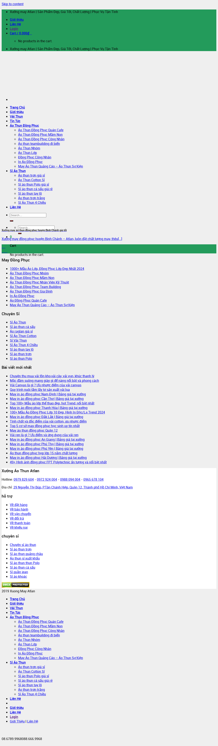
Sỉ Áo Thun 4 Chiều (24, 345)
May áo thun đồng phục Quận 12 (34, 430)
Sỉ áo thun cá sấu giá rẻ (35, 189)
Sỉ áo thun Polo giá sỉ (33, 184)
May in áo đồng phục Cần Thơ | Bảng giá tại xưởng (47, 398)
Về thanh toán (20, 523)
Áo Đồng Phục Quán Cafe (28, 300)
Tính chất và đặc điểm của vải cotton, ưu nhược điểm (48, 421)
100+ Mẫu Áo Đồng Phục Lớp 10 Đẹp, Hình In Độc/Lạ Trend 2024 (57, 412)
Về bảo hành (19, 509)
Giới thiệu (17, 19)
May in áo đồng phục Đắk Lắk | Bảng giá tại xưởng (46, 417)
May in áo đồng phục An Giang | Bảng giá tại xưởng (47, 439)
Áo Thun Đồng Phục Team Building (35, 287)
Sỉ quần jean (19, 572)
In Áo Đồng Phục (30, 161)
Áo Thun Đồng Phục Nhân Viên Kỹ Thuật (39, 282)
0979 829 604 (24, 479)
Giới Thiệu (17, 721)
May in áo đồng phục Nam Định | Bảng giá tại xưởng (48, 394)
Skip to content (12, 4)
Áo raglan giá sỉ (21, 331)
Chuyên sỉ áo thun (23, 544)
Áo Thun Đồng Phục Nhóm (29, 273)
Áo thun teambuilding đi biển (39, 143)
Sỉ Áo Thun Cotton (23, 336)
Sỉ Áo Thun (18, 171)
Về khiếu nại (19, 527)
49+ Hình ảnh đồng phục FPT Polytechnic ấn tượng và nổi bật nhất (58, 462)
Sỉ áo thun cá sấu (22, 326)
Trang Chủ (17, 107)
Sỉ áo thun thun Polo (25, 563)
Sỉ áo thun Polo (21, 358)
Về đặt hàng (18, 504)
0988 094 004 (70, 479)
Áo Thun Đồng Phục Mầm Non (40, 134)
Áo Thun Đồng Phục (24, 125)
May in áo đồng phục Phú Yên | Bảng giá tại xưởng (46, 448)
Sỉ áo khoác (18, 576)
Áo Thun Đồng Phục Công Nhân (41, 139)
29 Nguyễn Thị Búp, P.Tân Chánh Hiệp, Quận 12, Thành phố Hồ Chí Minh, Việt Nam (73, 487)
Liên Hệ (15, 24)
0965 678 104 (93, 479)
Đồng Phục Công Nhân (34, 157)
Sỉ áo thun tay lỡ (22, 349)
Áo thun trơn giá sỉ (31, 175)
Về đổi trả (17, 518)
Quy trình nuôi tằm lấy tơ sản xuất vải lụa (40, 389)
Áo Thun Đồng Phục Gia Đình (31, 291)
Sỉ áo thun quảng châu (26, 554)
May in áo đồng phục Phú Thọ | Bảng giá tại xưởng (47, 444)
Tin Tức (15, 121)
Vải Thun (16, 116)
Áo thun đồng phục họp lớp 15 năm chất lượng (43, 453)
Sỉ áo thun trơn (20, 354)
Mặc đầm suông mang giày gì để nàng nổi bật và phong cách (54, 380)
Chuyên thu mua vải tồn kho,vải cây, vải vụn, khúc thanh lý (52, 376)
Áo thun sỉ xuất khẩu (25, 558)
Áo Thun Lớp (27, 152)
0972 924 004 (47, 479)
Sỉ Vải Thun (18, 340)
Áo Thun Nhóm (29, 148)
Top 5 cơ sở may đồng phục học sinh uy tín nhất (45, 426)
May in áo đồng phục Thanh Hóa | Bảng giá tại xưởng (48, 407)
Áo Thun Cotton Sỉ (31, 180)
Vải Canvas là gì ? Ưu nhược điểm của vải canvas (45, 385)
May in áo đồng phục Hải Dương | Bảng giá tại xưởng (48, 457)
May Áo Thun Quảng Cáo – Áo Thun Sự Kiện (50, 166)
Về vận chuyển (20, 514)
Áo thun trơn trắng (31, 689)
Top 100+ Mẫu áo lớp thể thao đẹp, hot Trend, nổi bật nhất (52, 403)
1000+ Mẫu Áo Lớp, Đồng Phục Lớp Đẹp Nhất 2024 (47, 268)
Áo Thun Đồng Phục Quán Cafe (40, 130)
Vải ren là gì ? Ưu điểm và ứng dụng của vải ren (44, 435)
